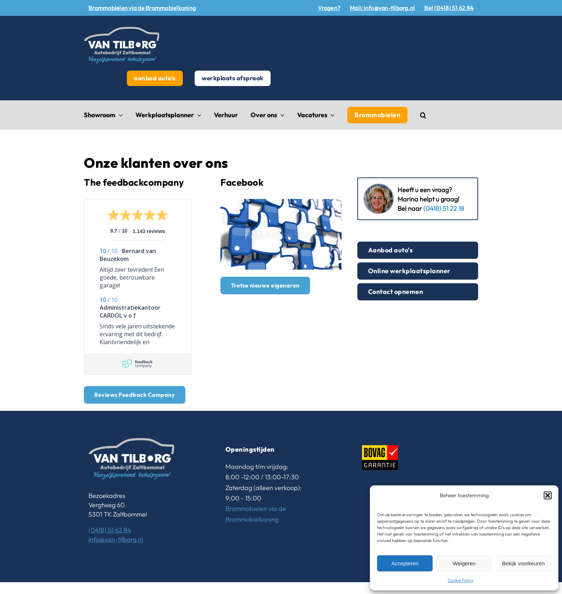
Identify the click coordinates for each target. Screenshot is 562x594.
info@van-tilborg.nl (116, 539)
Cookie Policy (460, 580)
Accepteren (405, 563)
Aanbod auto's (390, 250)
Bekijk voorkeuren (523, 563)
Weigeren (464, 563)
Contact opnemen (395, 292)
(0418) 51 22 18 (443, 208)
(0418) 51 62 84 (110, 530)
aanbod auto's (155, 78)
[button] (547, 495)
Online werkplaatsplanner (409, 271)
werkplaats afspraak (232, 78)
